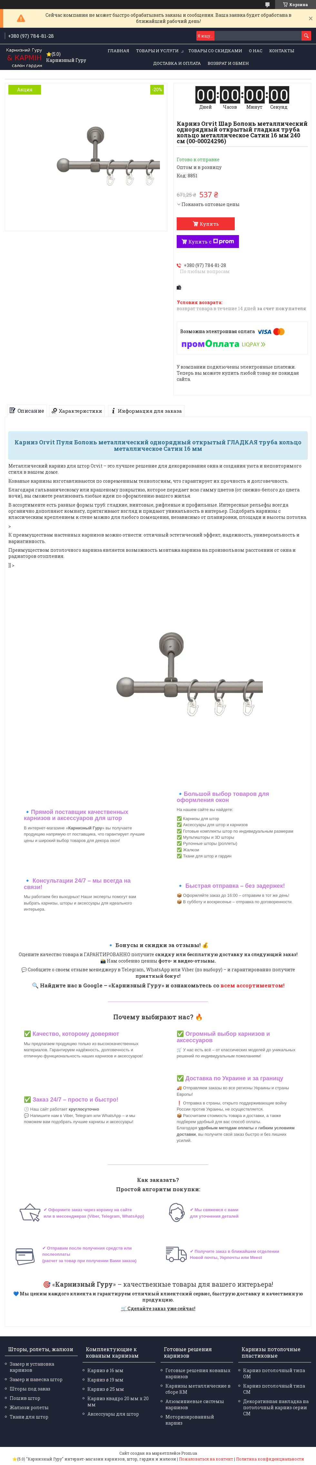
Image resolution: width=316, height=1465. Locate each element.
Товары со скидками (215, 51)
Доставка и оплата (177, 63)
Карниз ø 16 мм (105, 1370)
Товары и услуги (157, 51)
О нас (255, 51)
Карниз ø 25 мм (105, 1389)
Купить (209, 224)
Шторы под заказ (30, 1389)
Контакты (281, 51)
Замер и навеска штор (36, 1379)
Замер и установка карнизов (32, 1367)
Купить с (211, 241)
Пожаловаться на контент (206, 1458)
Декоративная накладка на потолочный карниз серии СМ (276, 1407)
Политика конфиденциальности (270, 1458)
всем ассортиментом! (252, 985)
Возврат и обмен (228, 63)
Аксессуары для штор (113, 1414)
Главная (118, 51)
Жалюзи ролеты (29, 1407)
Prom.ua (189, 1453)
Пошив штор (25, 1398)
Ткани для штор (29, 1417)
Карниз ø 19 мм (105, 1380)
